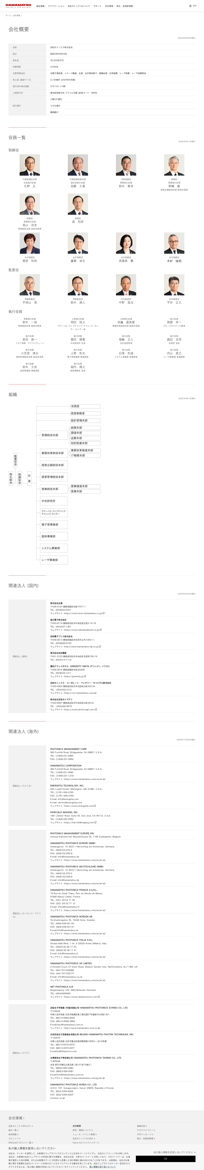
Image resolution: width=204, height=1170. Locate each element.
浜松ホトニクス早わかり (19, 1126)
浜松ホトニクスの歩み (83, 1138)
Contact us (56, 1098)
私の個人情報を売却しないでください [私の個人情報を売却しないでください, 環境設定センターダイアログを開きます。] (173, 1152)
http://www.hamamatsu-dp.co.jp (81, 646)
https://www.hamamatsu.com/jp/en (83, 1078)
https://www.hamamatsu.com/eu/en (83, 860)
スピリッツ (13, 1138)
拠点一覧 (12, 1130)
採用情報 (12, 1134)
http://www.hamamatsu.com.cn (80, 1028)
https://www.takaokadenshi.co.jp (81, 630)
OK (165, 1158)
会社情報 (16, 15)
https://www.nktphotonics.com (80, 997)
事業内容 (141, 1126)
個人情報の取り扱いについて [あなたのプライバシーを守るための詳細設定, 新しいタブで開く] (102, 1167)
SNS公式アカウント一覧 (19, 1142)
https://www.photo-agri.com (79, 709)
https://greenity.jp (73, 676)
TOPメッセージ (144, 1134)
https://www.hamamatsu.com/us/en (83, 779)
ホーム (8, 15)
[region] (102, 1157)
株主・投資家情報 (145, 1138)
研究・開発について (82, 1130)
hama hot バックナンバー (85, 1142)
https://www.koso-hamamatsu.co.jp (83, 613)
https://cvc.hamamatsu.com (79, 693)
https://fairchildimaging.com (79, 822)
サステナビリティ (145, 1130)
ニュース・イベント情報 (84, 1134)
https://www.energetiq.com (78, 806)
